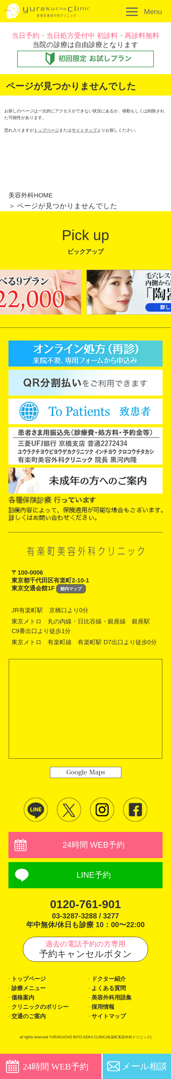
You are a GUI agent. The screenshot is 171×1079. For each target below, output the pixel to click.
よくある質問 (112, 992)
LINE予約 (94, 877)
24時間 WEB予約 (93, 846)
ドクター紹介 (112, 982)
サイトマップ (84, 130)
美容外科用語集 (115, 1003)
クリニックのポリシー (45, 1013)
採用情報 (105, 1013)
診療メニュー (31, 992)
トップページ (46, 130)
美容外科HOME (32, 195)
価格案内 (24, 1003)
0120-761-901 (85, 906)
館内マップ (71, 588)
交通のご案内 (31, 1023)
